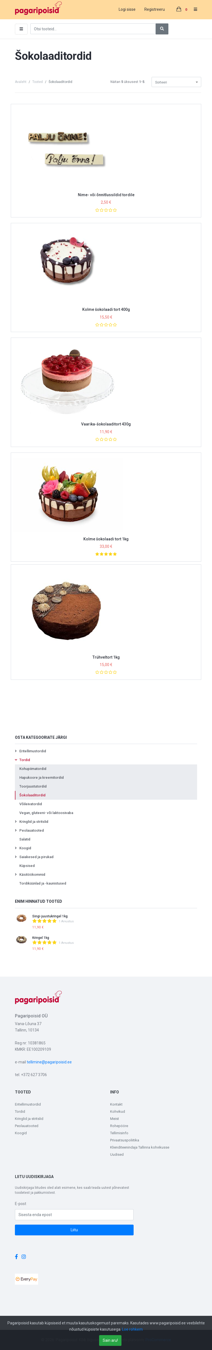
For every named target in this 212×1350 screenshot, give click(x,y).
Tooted (37, 82)
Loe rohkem (132, 1329)
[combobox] (176, 82)
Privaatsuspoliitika (124, 1140)
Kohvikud (117, 1111)
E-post (20, 1203)
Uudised (117, 1154)
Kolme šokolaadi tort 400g (106, 309)
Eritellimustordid (28, 1104)
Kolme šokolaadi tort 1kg (106, 539)
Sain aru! (110, 1340)
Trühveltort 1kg (106, 657)
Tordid (20, 1111)
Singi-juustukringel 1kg (50, 916)
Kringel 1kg (40, 938)
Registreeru (154, 9)
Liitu (74, 1230)
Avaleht (20, 82)
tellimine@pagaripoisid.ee (49, 1062)
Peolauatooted (26, 1126)
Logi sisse (127, 9)
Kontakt (116, 1104)
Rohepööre (119, 1126)
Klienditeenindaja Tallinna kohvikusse (139, 1147)
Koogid (21, 1133)
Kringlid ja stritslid (29, 1119)
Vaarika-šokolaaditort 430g (106, 424)
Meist (114, 1119)
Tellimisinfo (119, 1133)
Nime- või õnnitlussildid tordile (106, 195)
